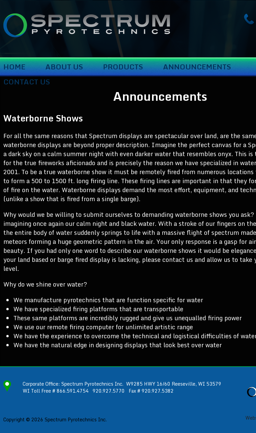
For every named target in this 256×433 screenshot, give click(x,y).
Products (123, 67)
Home (14, 67)
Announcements (197, 67)
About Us (64, 67)
